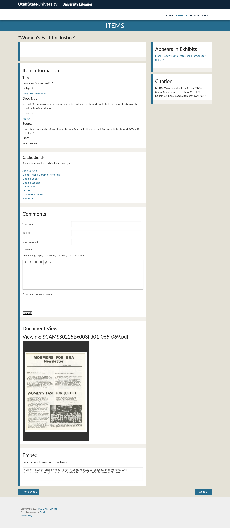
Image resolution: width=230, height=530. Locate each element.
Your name (28, 224)
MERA (26, 118)
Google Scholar (31, 182)
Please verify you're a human (37, 294)
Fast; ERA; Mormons (34, 93)
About (206, 15)
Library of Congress (34, 194)
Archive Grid (30, 170)
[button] (25, 262)
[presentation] (25, 262)
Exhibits (181, 15)
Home (170, 15)
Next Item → (204, 493)
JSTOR (26, 190)
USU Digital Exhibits (47, 510)
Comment (28, 249)
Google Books (31, 178)
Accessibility (26, 517)
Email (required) (31, 241)
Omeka (43, 514)
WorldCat (28, 198)
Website (27, 233)
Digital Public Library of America (41, 174)
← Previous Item (28, 493)
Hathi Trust (29, 186)
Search (194, 15)
